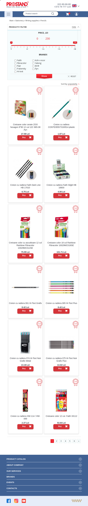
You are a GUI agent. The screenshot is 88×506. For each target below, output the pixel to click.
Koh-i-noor (38, 60)
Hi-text (18, 71)
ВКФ (35, 65)
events (10, 482)
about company (15, 465)
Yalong (36, 63)
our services (14, 471)
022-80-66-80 (64, 4)
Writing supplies (32, 20)
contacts (12, 488)
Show (44, 76)
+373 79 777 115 (62, 6)
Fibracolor (20, 63)
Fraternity (20, 68)
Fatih (18, 60)
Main (12, 20)
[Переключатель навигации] (8, 14)
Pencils (43, 20)
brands (11, 477)
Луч (35, 68)
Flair (17, 65)
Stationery (19, 20)
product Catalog (16, 459)
